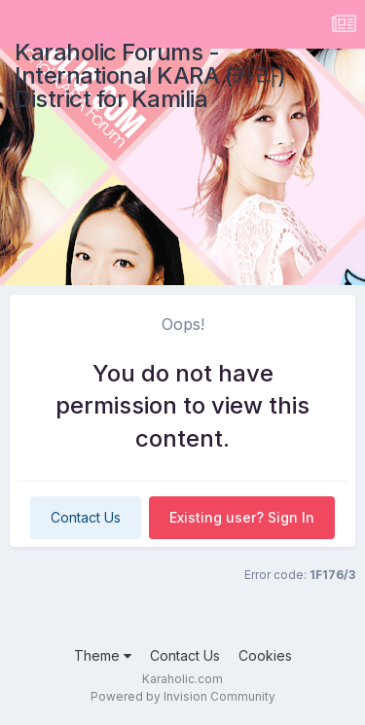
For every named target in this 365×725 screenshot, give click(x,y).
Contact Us (86, 517)
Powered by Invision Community (183, 696)
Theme (102, 655)
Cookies (265, 655)
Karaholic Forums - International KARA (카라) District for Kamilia (150, 75)
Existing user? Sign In (241, 517)
